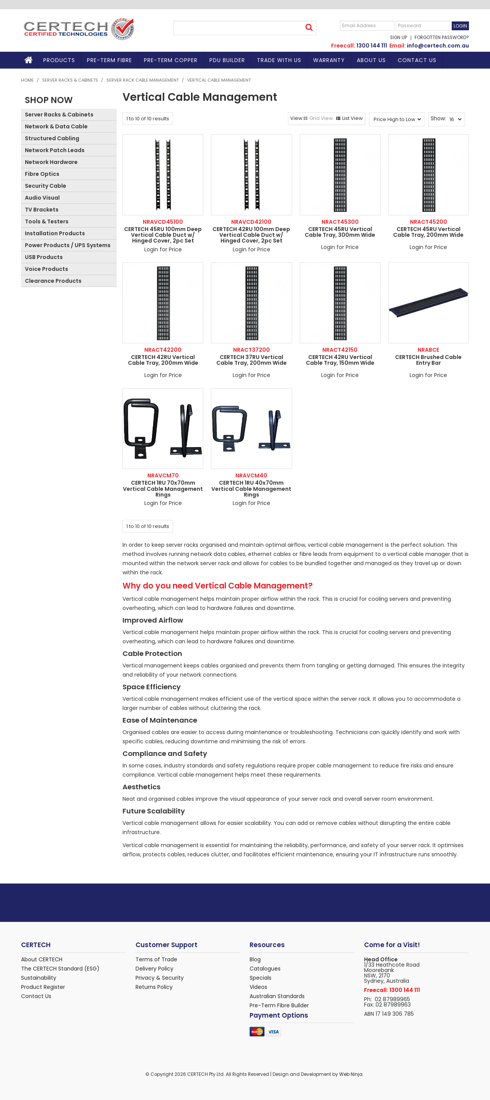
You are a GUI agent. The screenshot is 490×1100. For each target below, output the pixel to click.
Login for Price (163, 249)
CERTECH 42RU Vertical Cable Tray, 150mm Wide (340, 360)
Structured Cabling (52, 138)
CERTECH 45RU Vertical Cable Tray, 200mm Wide (428, 232)
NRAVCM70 (163, 475)
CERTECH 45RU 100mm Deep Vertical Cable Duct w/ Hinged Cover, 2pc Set (163, 235)
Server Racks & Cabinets (70, 80)
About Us (371, 60)
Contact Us (417, 60)
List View (352, 118)
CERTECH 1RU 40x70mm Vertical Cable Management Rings (251, 488)
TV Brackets (42, 209)
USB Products (44, 257)
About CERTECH (41, 959)
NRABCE (428, 350)
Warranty (329, 60)
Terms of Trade (156, 959)
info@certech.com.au (438, 45)
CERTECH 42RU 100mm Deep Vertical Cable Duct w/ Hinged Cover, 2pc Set (251, 235)
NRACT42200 (162, 350)
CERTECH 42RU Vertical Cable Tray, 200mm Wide (163, 360)
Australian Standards (277, 996)
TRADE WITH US (279, 60)
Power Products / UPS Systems (68, 245)
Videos (258, 987)
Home (29, 60)
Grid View (321, 118)
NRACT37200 (251, 350)
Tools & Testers (47, 221)
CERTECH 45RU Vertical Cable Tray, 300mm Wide (340, 232)
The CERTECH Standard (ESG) (60, 968)
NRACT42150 (340, 350)
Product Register (43, 987)
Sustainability (38, 978)
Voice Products (46, 269)
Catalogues (265, 968)
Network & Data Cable (56, 126)
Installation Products (55, 233)
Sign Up (398, 38)
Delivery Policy (154, 968)
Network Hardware (51, 162)
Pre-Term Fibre (109, 60)
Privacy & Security (160, 978)
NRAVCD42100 (251, 222)
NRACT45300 (340, 222)
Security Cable (45, 186)
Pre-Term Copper (171, 60)
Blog (255, 959)
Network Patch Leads (55, 150)
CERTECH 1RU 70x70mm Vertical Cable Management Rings (163, 488)
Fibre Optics (42, 174)
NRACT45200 (428, 222)
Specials (260, 978)
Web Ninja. (351, 1074)
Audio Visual (42, 198)
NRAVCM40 (251, 475)
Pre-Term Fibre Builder (279, 1005)
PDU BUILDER (227, 60)
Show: (438, 118)
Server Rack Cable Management (142, 80)
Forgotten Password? (442, 38)
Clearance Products (53, 281)
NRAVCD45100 (163, 222)
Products (59, 60)
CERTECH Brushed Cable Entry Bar (428, 360)
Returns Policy (154, 987)
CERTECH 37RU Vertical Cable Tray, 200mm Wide (251, 360)
